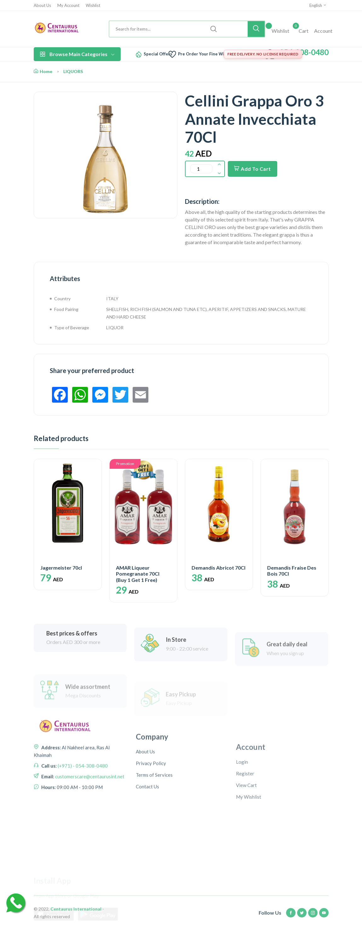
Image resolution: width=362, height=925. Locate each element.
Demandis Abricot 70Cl (218, 568)
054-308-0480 (304, 52)
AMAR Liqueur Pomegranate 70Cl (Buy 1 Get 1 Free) (137, 574)
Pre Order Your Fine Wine (203, 54)
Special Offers (158, 54)
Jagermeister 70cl (61, 568)
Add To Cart (252, 169)
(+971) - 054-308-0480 (82, 803)
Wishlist (93, 5)
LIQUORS (73, 71)
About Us (42, 5)
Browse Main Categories (77, 54)
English (318, 5)
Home (43, 71)
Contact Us (147, 836)
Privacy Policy (151, 812)
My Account (68, 5)
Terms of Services (154, 824)
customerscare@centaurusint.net (89, 814)
